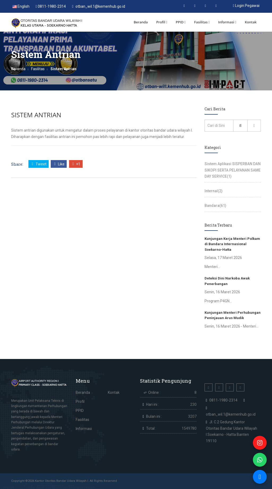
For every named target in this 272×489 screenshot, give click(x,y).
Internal (214, 191)
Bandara (215, 205)
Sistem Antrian (36, 114)
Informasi (227, 22)
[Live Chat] (260, 477)
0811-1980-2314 (51, 6)
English (20, 6)
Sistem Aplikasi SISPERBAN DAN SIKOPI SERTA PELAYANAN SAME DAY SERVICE (233, 170)
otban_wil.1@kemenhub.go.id (98, 6)
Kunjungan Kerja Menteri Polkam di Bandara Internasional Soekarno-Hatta (232, 244)
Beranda (141, 22)
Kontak (251, 22)
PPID (181, 22)
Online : (154, 392)
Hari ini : (152, 404)
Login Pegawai (246, 5)
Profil (161, 22)
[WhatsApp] (260, 460)
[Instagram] (260, 443)
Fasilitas (202, 22)
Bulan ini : (154, 416)
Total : (151, 428)
